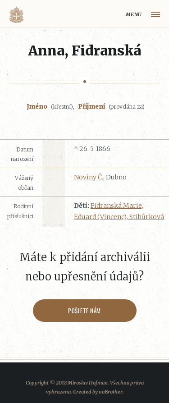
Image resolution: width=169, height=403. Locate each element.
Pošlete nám (84, 310)
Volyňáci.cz (16, 14)
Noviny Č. (88, 177)
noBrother (110, 392)
